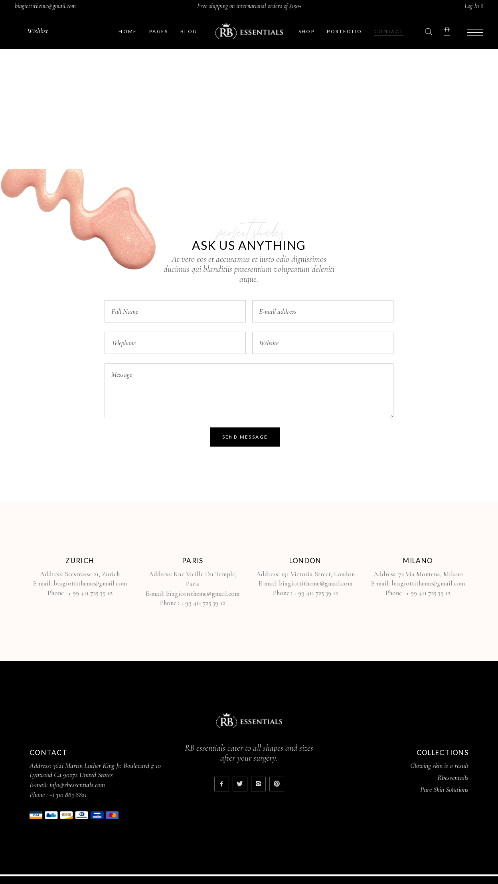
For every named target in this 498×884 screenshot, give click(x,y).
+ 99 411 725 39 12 (90, 593)
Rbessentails (452, 777)
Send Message (245, 437)
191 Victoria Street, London (318, 574)
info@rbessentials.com (77, 784)
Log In (471, 6)
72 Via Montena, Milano (430, 574)
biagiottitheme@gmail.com (45, 6)
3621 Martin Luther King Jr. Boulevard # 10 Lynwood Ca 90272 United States (95, 770)
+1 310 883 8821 (68, 794)
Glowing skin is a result (439, 765)
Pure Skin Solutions (444, 789)
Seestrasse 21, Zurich (92, 574)
